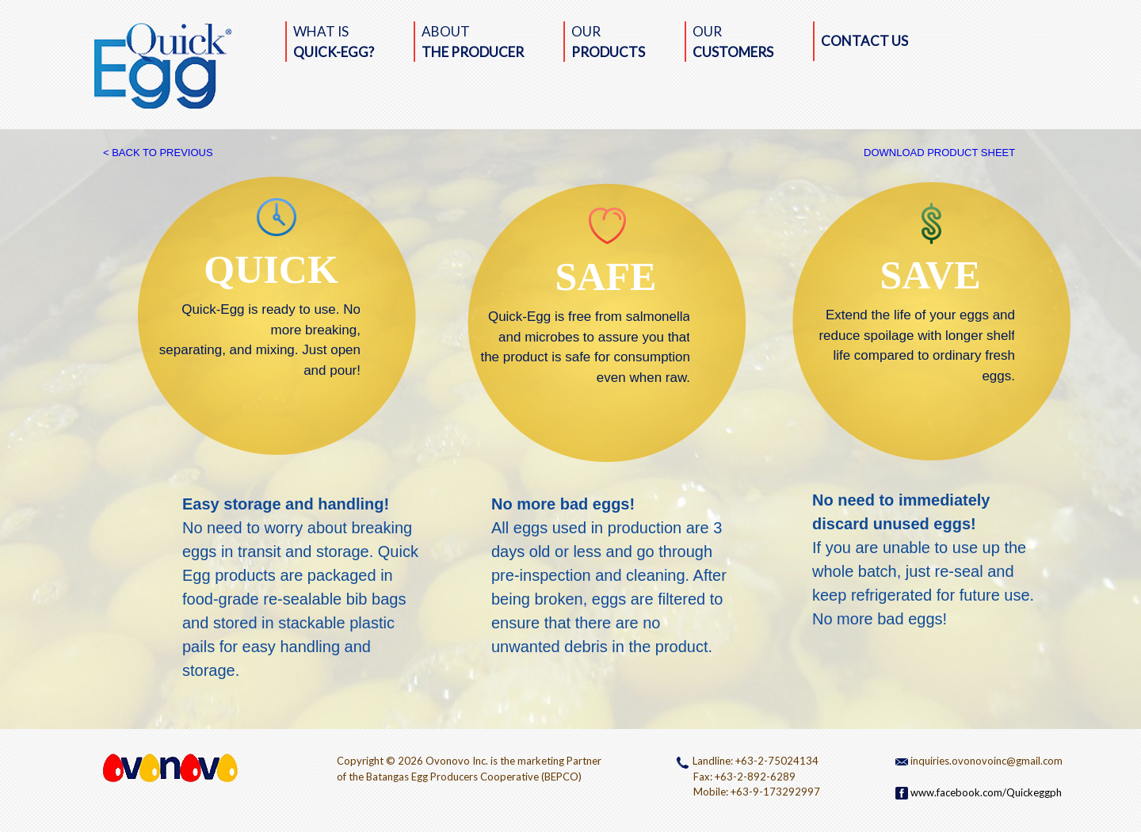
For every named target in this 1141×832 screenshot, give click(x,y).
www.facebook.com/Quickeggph (978, 792)
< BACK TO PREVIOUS (158, 152)
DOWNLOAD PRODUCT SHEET (939, 152)
